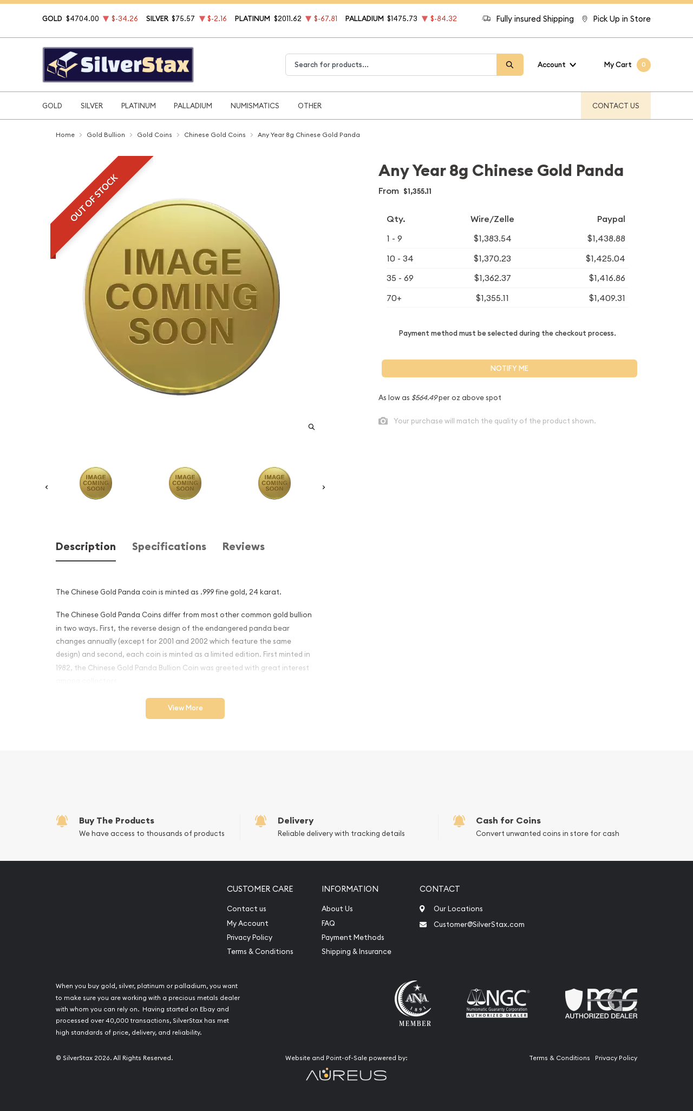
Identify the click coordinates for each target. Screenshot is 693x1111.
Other (310, 105)
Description (86, 546)
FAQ (328, 923)
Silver (92, 105)
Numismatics (255, 105)
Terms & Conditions (260, 951)
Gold (52, 105)
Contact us (246, 908)
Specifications (169, 546)
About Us (337, 908)
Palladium (193, 105)
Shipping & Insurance (356, 951)
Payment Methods (353, 937)
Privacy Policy (249, 937)
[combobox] (391, 65)
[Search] (510, 65)
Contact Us (615, 105)
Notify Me (509, 368)
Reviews (244, 546)
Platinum (138, 105)
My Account (248, 923)
